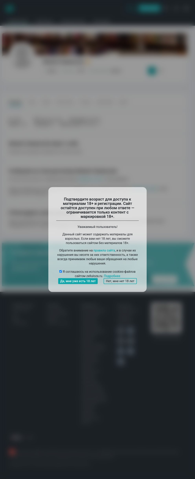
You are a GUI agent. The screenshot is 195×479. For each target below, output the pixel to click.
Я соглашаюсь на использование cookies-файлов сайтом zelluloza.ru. (97, 274)
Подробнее (112, 276)
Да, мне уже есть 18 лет (78, 281)
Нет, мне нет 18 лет (120, 281)
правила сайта (104, 250)
